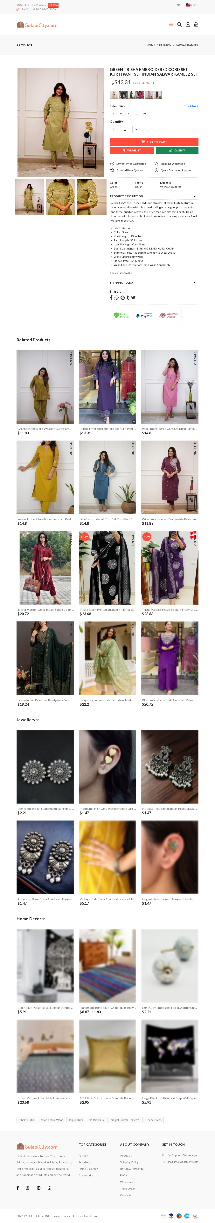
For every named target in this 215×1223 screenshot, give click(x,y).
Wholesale (126, 1182)
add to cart (154, 142)
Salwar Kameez (187, 45)
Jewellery (84, 1162)
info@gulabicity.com (186, 1161)
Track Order (127, 1188)
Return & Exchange (132, 1168)
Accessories (86, 1175)
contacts (126, 1195)
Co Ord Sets (96, 1120)
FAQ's (124, 1175)
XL (136, 113)
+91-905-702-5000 (44, 9)
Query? (177, 150)
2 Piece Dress (153, 1120)
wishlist (132, 150)
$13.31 (122, 82)
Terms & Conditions (85, 1216)
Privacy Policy (61, 1216)
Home (151, 45)
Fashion (165, 45)
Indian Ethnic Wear (51, 1120)
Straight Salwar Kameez (124, 1120)
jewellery (28, 719)
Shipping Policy (122, 282)
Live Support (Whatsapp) (182, 1155)
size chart (191, 106)
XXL (144, 113)
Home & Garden (88, 1168)
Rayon (138, 186)
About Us (126, 1155)
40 (144, 83)
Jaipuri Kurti (76, 1120)
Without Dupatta (170, 186)
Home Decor (31, 918)
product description (126, 196)
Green (114, 186)
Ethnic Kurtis (26, 1120)
